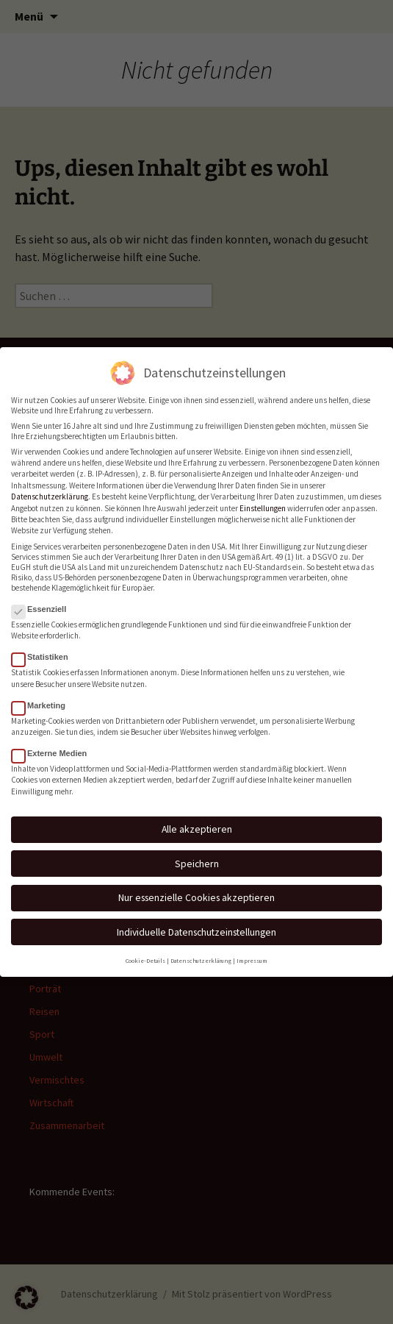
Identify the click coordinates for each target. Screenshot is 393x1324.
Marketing (43, 694)
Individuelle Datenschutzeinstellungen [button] (196, 921)
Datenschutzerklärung (49, 486)
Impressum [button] (252, 949)
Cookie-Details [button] (145, 949)
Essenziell (43, 598)
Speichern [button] (197, 853)
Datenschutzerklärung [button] (200, 949)
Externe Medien (53, 742)
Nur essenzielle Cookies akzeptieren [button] (196, 887)
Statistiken (44, 646)
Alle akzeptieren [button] (197, 818)
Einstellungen (262, 497)
